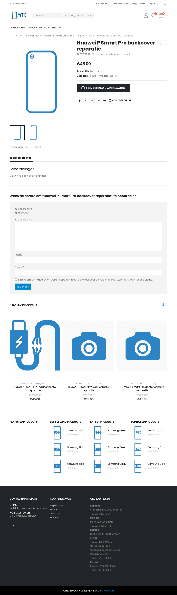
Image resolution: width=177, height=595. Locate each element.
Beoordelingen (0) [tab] (21, 158)
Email (104, 100)
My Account (101, 3)
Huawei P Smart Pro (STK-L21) (103, 75)
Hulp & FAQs (56, 505)
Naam (19, 254)
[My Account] (145, 15)
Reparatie (22, 27)
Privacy (54, 517)
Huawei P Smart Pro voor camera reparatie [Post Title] (88, 388)
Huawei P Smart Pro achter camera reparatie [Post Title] (142, 388)
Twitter (85, 100)
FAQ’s (45, 27)
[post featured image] (57, 433)
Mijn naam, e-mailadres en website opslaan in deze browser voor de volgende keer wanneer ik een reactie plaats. (85, 279)
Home (13, 27)
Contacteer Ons (119, 3)
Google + (98, 100)
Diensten (55, 27)
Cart (142, 3)
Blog (134, 3)
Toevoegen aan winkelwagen (105, 88)
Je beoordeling (24, 208)
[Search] (90, 15)
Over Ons (55, 513)
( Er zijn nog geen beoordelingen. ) (111, 54)
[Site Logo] (19, 15)
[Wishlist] (153, 15)
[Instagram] (165, 3)
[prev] (160, 42)
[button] (163, 304)
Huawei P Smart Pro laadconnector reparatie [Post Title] (35, 388)
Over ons (36, 27)
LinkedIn (92, 100)
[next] (165, 42)
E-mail (19, 267)
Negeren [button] (109, 590)
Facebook (79, 100)
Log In (152, 3)
